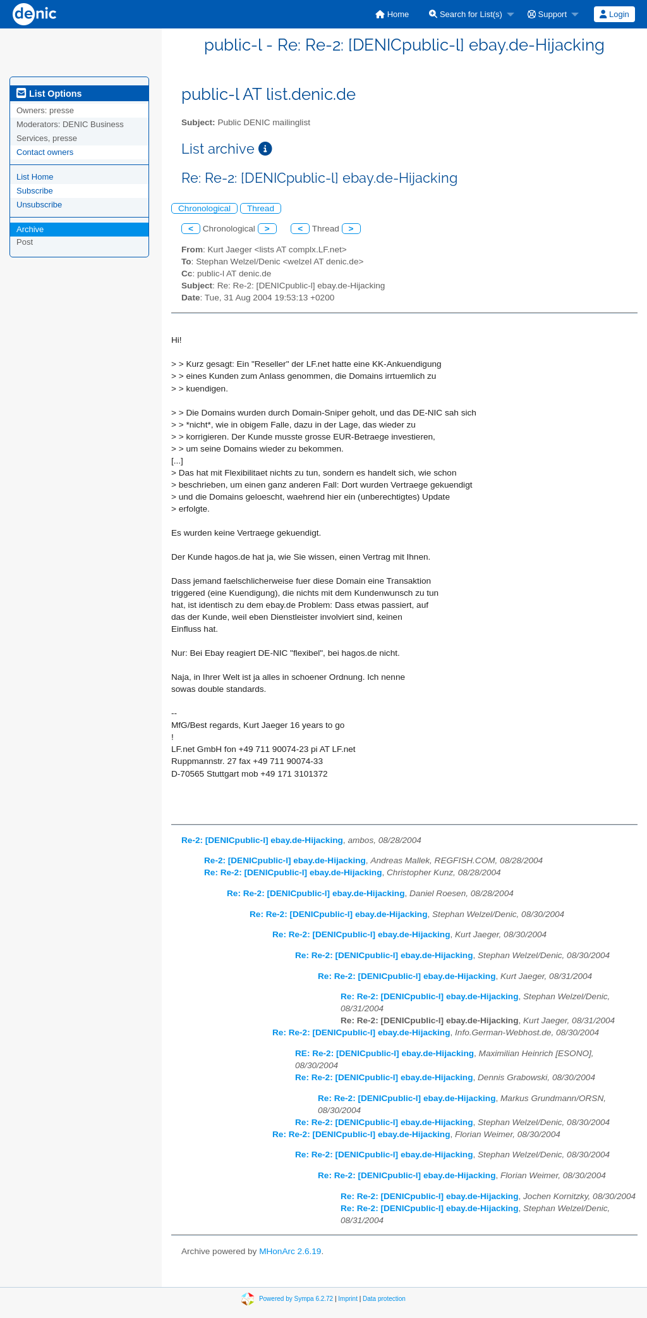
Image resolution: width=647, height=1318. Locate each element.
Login (614, 14)
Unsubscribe (39, 204)
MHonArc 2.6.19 (290, 1251)
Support (547, 14)
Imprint (348, 1298)
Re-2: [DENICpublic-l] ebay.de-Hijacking (262, 840)
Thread (260, 208)
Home (392, 14)
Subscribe (34, 190)
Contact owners (44, 152)
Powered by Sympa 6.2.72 (296, 1298)
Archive (30, 229)
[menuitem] (392, 14)
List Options (49, 94)
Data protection (384, 1298)
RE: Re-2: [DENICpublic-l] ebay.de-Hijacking (384, 1053)
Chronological (204, 208)
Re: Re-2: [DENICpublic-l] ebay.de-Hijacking (293, 872)
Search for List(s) (465, 14)
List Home (35, 177)
